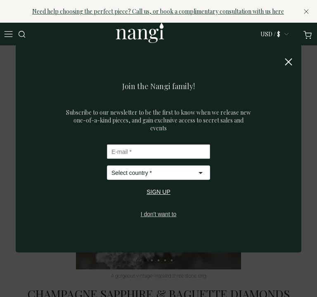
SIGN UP (158, 192)
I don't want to (159, 214)
